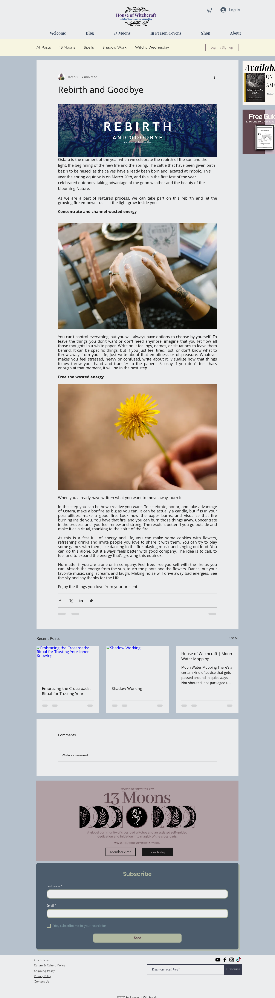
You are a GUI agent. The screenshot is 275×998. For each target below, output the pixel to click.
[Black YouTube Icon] (218, 960)
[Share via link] (92, 600)
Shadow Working (127, 688)
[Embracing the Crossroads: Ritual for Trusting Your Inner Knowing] (68, 663)
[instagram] (232, 960)
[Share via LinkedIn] (81, 600)
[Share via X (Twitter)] (71, 600)
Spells (89, 47)
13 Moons (67, 47)
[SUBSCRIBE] (233, 969)
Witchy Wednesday (152, 47)
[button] (209, 9)
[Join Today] (157, 852)
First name (55, 886)
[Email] (136, 913)
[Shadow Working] (138, 663)
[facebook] (225, 960)
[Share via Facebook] (60, 600)
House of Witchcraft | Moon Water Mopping (206, 656)
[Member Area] (120, 852)
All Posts (44, 47)
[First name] (136, 894)
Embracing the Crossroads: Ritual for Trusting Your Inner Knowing (66, 691)
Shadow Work (114, 47)
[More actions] (214, 76)
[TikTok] (238, 960)
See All (233, 638)
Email (51, 905)
